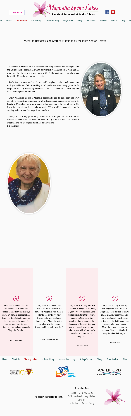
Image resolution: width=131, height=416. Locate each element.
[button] (82, 388)
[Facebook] (107, 12)
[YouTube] (113, 12)
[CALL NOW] (17, 12)
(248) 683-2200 (86, 392)
